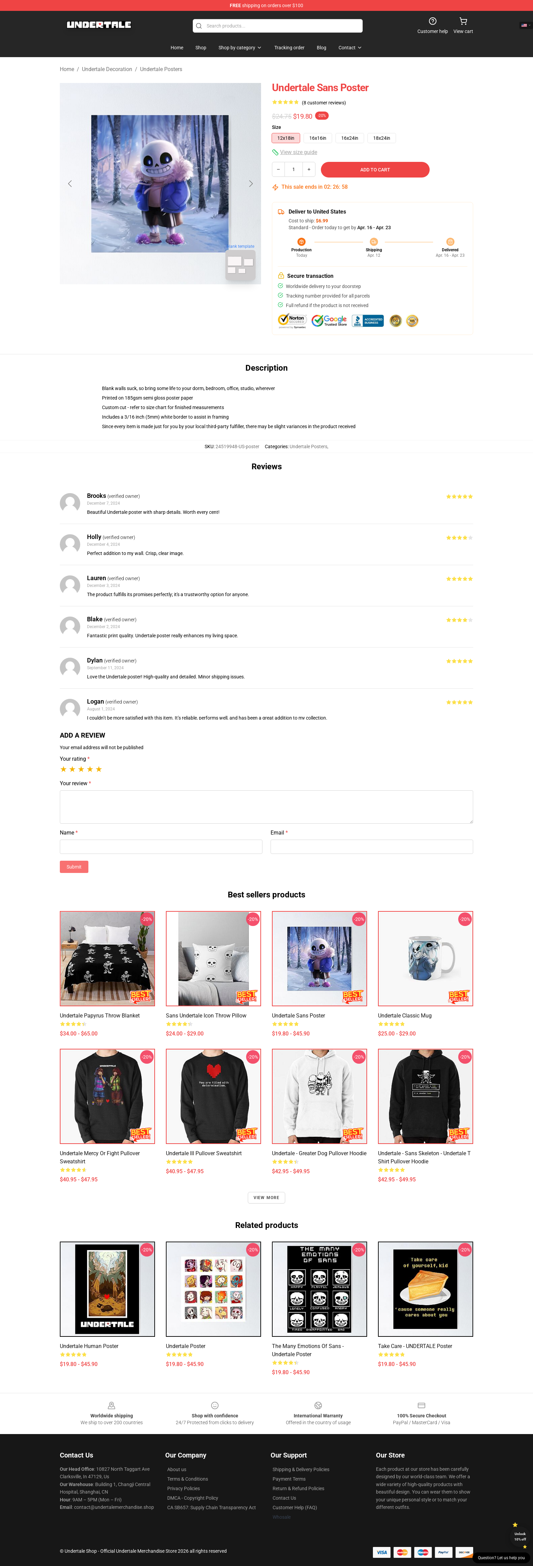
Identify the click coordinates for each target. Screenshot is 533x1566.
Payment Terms (289, 1479)
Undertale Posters (161, 69)
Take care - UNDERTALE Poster (415, 1346)
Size (276, 127)
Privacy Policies (183, 1488)
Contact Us (284, 1498)
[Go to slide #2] (178, 300)
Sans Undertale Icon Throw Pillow (206, 1015)
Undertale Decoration (107, 69)
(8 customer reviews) (324, 102)
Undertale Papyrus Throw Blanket (100, 1015)
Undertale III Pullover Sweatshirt (204, 1153)
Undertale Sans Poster (298, 1015)
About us (176, 1469)
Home (67, 69)
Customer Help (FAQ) (295, 1507)
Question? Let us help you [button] (501, 1557)
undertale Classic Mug (405, 1015)
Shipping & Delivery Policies (301, 1469)
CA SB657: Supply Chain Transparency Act (211, 1507)
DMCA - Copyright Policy (192, 1498)
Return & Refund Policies (298, 1488)
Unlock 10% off (520, 1536)
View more (267, 1197)
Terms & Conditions (187, 1479)
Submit (74, 867)
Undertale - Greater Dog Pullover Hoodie (319, 1153)
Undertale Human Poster (89, 1346)
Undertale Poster (185, 1346)
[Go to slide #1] (142, 300)
